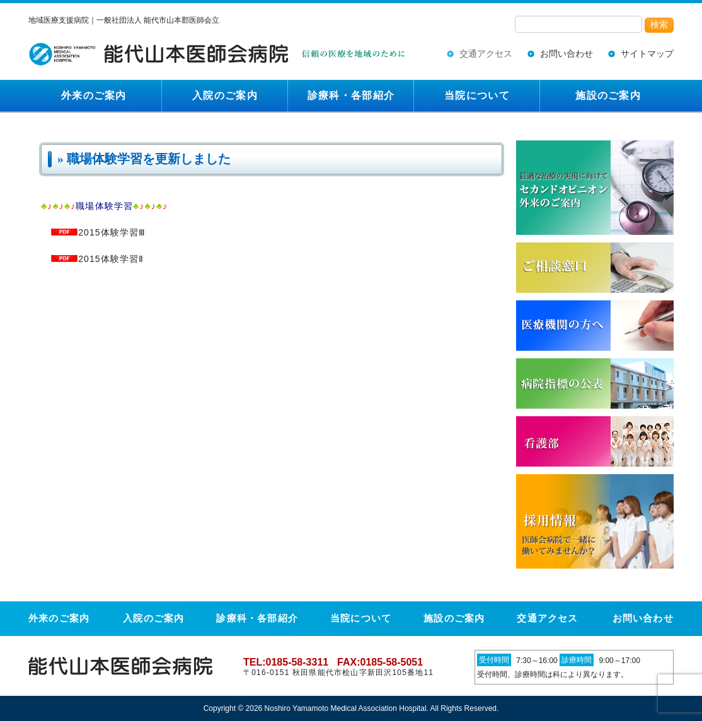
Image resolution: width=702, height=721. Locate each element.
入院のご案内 (225, 95)
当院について (477, 95)
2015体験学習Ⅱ (97, 259)
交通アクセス (485, 53)
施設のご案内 (608, 95)
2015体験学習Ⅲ (98, 232)
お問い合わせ (566, 53)
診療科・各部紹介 (351, 95)
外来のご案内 (94, 95)
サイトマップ (647, 53)
